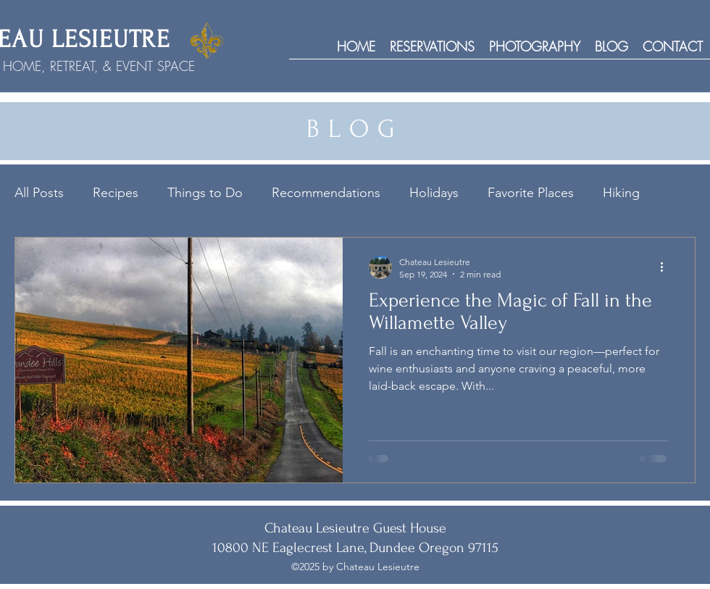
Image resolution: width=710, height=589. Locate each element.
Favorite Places (531, 193)
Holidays (434, 193)
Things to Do (205, 193)
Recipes (115, 193)
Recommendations (326, 193)
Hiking (621, 193)
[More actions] (666, 267)
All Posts (39, 193)
